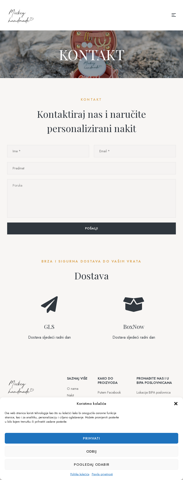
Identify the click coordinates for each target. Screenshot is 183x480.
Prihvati (91, 438)
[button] (175, 403)
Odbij (91, 451)
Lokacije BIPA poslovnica (154, 392)
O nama (72, 388)
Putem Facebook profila (109, 395)
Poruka (91, 198)
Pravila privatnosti (102, 474)
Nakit (70, 395)
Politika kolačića (79, 474)
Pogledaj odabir (91, 464)
